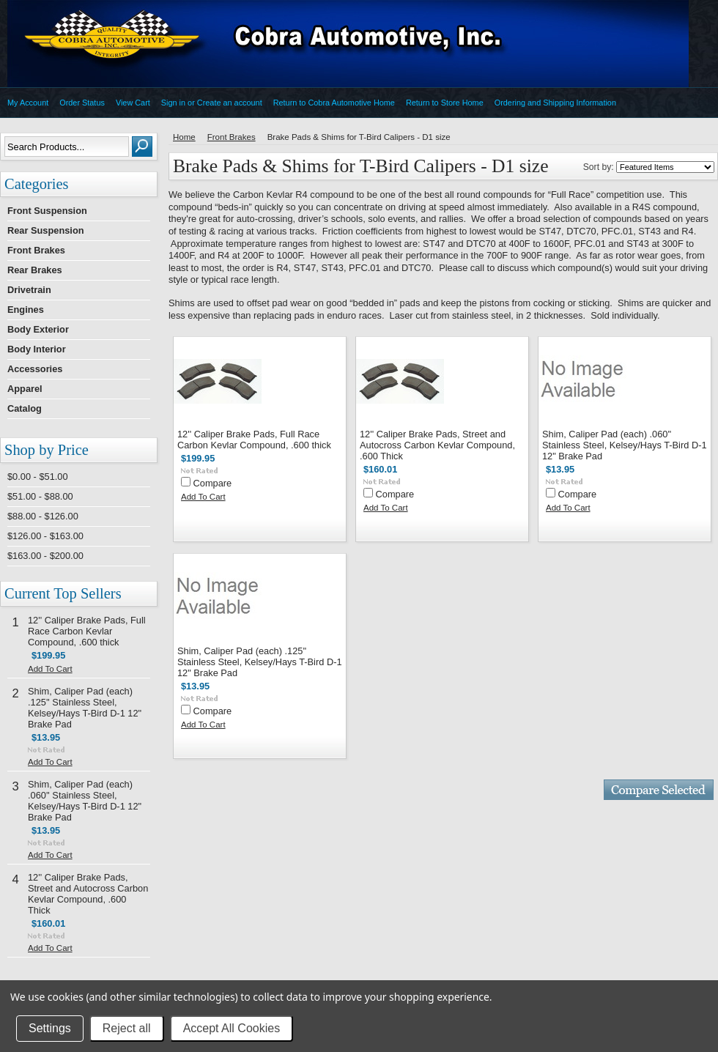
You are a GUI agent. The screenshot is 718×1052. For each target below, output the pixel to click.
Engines (25, 309)
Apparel (24, 388)
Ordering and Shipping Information (555, 102)
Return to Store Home (445, 102)
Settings (50, 1028)
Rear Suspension (45, 230)
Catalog (24, 408)
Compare (212, 483)
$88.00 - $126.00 (42, 516)
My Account (27, 102)
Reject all (127, 1028)
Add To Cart (50, 668)
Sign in (173, 102)
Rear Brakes (34, 269)
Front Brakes (36, 250)
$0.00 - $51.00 (37, 476)
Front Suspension (47, 210)
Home (184, 137)
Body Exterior (38, 329)
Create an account (229, 102)
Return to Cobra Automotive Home (334, 102)
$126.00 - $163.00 (45, 535)
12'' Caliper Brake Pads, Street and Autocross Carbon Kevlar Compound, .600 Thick (88, 894)
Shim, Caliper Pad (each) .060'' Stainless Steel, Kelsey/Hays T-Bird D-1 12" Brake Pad (84, 801)
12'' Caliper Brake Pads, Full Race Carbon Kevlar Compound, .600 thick (87, 631)
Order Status (82, 102)
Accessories (34, 368)
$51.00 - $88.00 (40, 496)
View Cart (133, 102)
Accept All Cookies (232, 1028)
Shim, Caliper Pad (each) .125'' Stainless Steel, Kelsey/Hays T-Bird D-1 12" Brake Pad (84, 708)
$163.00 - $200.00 (45, 555)
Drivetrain (29, 289)
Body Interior (36, 349)
